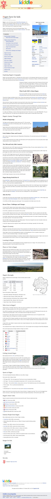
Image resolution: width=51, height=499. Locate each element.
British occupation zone (35, 197)
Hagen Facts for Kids (6, 485)
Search (40, 6)
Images (22, 8)
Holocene (4, 100)
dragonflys (5, 107)
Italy (7, 334)
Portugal (8, 341)
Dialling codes (34, 61)
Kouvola (9, 402)
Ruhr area (19, 23)
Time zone (34, 57)
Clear (38, 6)
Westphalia (5, 258)
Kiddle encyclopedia (12, 483)
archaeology (21, 95)
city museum (22, 255)
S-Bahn (20, 360)
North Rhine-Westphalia (21, 22)
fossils (43, 93)
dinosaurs (35, 102)
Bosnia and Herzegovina (11, 348)
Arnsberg (40, 49)
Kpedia (29, 8)
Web (19, 8)
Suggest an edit (36, 488)
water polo (26, 388)
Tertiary (43, 98)
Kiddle (4, 497)
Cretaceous (39, 98)
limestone (12, 98)
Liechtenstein (21, 80)
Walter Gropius (19, 160)
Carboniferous (40, 97)
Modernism (19, 161)
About (11, 497)
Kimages (25, 8)
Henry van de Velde (11, 160)
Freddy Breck (6, 419)
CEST (42, 57)
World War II (7, 180)
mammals (42, 102)
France (42, 147)
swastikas (13, 191)
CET (40, 57)
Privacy (14, 497)
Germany (40, 46)
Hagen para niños (13, 461)
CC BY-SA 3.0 (13, 495)
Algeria (8, 346)
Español (32, 8)
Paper (32, 230)
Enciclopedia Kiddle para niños (26, 497)
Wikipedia (4, 496)
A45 (13, 355)
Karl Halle (5, 426)
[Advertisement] (25, 12)
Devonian (33, 97)
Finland (6, 402)
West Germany (32, 198)
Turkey (8, 332)
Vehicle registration (35, 64)
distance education (21, 29)
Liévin (6, 400)
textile (20, 230)
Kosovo (8, 343)
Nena (27, 214)
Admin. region (34, 49)
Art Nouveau (13, 161)
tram (20, 366)
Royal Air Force (27, 180)
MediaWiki (19, 496)
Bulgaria (8, 339)
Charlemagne (5, 123)
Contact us (18, 497)
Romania (8, 336)
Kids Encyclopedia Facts (7, 18)
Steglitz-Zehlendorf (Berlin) (10, 405)
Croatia (8, 344)
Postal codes (34, 58)
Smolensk (7, 409)
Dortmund (11, 24)
